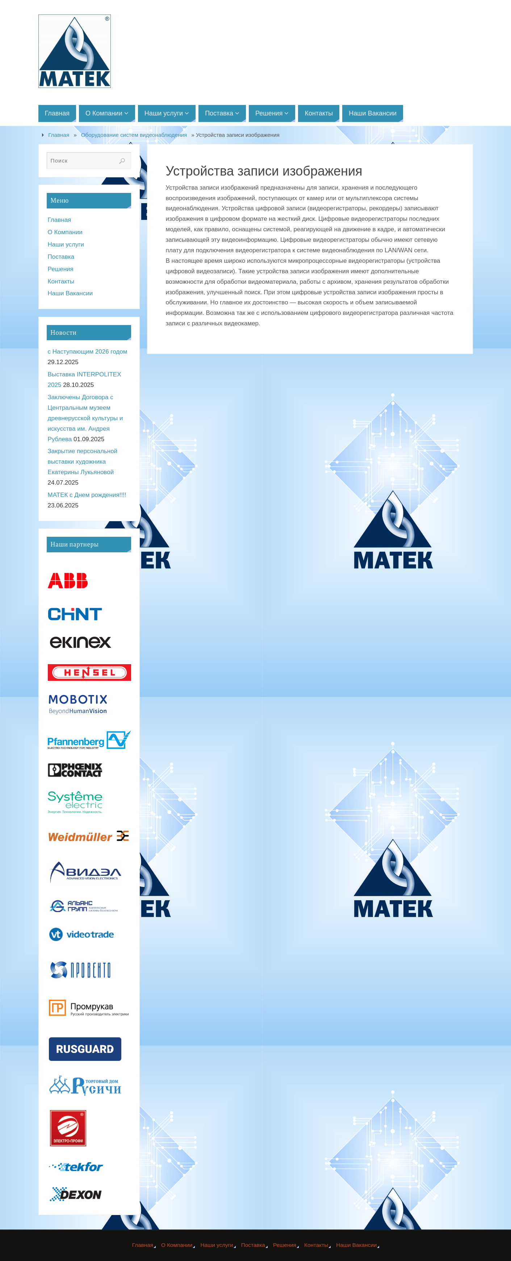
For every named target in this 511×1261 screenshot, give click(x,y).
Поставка (61, 256)
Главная (58, 135)
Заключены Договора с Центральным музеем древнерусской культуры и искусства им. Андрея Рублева (85, 418)
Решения (61, 269)
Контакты (61, 281)
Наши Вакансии (70, 293)
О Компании (65, 232)
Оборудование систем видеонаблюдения (134, 135)
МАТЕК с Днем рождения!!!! (87, 495)
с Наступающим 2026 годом (87, 351)
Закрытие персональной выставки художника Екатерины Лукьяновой (83, 462)
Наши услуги (66, 244)
